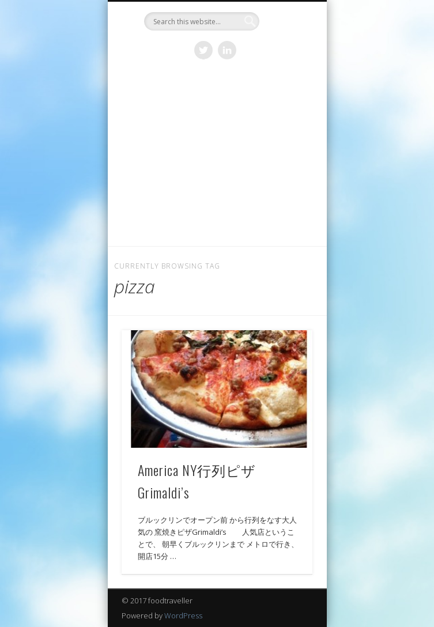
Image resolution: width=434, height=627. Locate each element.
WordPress (183, 615)
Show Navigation (284, 103)
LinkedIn (227, 50)
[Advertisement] (217, 159)
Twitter (203, 50)
